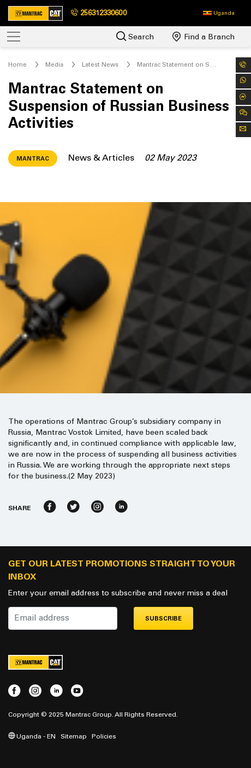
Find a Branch (203, 37)
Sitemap (74, 736)
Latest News (100, 64)
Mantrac (32, 158)
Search (135, 36)
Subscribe (163, 618)
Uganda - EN (32, 736)
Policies (104, 736)
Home (17, 64)
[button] (219, 13)
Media (54, 64)
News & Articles (101, 157)
